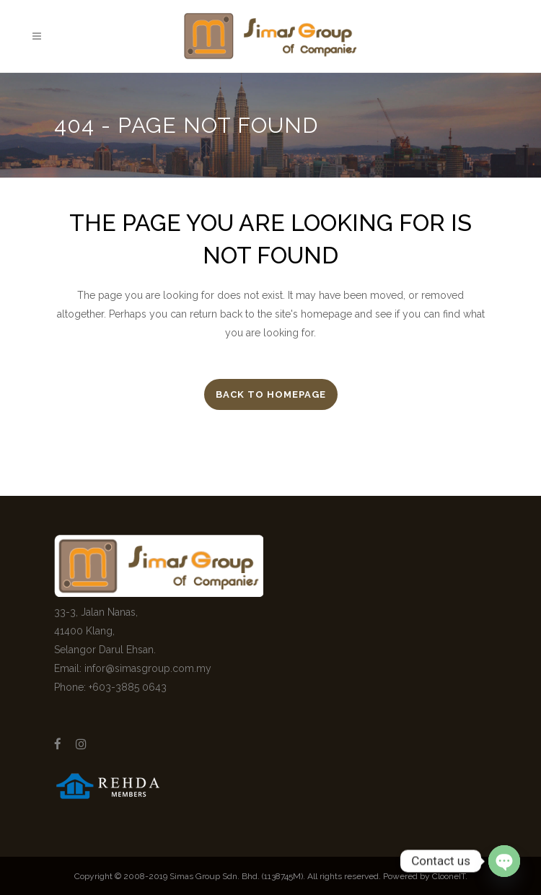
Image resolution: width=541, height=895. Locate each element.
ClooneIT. (449, 876)
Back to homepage (271, 394)
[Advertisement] (388, 657)
